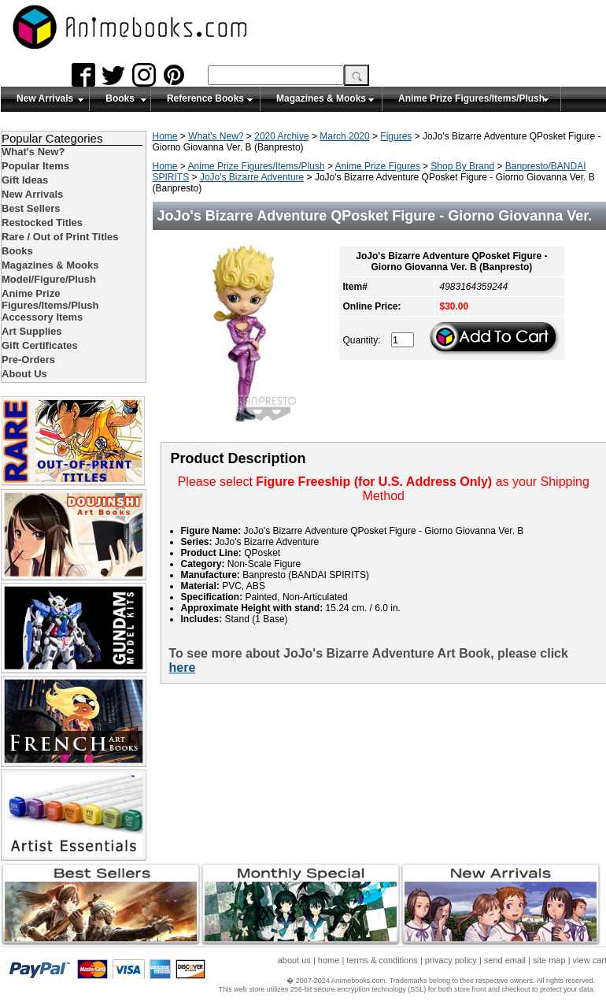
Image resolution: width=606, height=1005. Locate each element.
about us (294, 960)
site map (549, 960)
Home (165, 136)
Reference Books (205, 98)
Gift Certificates (40, 345)
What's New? (215, 136)
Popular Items (35, 166)
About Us (24, 374)
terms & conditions (381, 960)
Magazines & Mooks (321, 98)
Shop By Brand (462, 166)
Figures (396, 136)
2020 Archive (281, 136)
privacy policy (451, 960)
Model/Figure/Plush (49, 279)
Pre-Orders (28, 359)
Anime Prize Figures (377, 166)
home (329, 960)
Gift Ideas (25, 180)
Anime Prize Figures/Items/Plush (471, 98)
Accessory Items (42, 317)
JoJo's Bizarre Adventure (252, 177)
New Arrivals (45, 98)
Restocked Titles (42, 222)
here (182, 667)
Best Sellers (31, 208)
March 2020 (344, 136)
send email (505, 960)
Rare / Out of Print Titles (60, 237)
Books (120, 98)
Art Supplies (32, 331)
